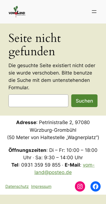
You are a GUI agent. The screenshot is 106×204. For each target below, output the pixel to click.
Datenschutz (17, 186)
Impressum (41, 186)
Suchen (84, 101)
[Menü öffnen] (94, 11)
